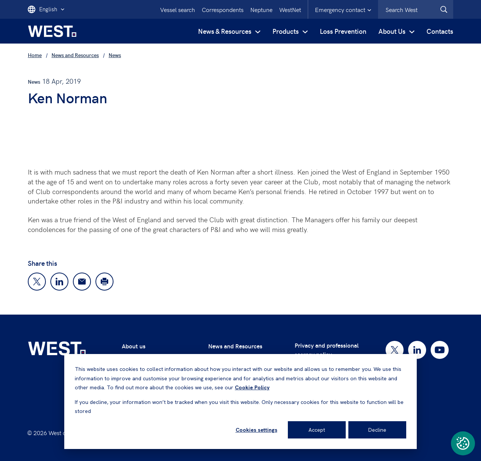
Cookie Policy (252, 387)
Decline (377, 429)
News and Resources (235, 346)
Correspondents (223, 9)
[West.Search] (443, 9)
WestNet (290, 9)
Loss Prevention (343, 31)
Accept (317, 429)
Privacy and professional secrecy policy (326, 349)
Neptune (261, 9)
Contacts (440, 31)
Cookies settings (256, 429)
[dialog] (240, 401)
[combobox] (415, 9)
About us (133, 346)
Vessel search (177, 9)
